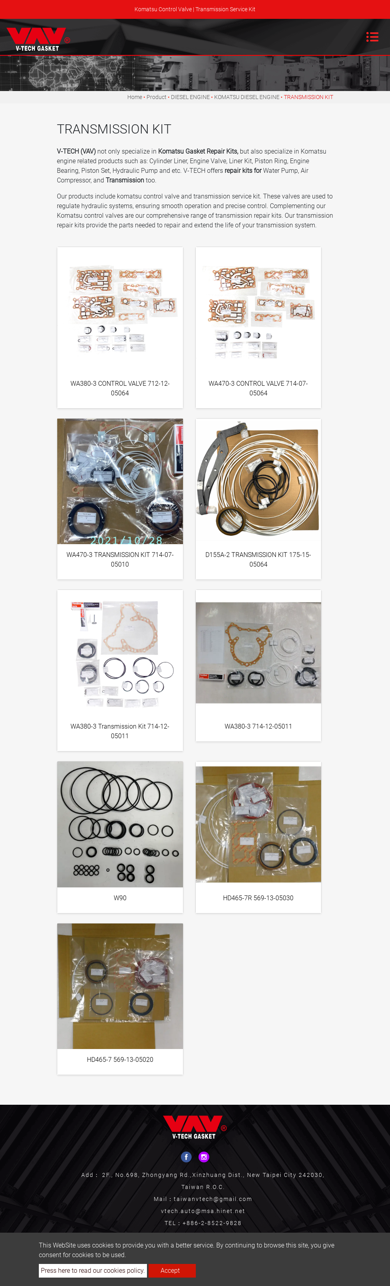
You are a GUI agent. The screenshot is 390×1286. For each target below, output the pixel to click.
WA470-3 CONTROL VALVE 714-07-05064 (258, 388)
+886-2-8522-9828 (212, 1223)
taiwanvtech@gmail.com (213, 1199)
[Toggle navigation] (372, 37)
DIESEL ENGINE (190, 97)
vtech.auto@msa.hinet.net (203, 1211)
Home (134, 97)
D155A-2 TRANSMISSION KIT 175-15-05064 (258, 559)
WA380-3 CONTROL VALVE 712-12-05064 (120, 388)
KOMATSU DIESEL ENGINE (246, 97)
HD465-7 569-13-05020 (120, 1059)
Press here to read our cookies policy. (93, 1270)
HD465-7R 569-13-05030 (258, 898)
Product (157, 97)
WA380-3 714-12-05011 (258, 726)
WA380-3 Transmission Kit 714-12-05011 (119, 731)
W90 (120, 898)
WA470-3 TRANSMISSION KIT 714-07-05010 (120, 559)
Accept (170, 1270)
